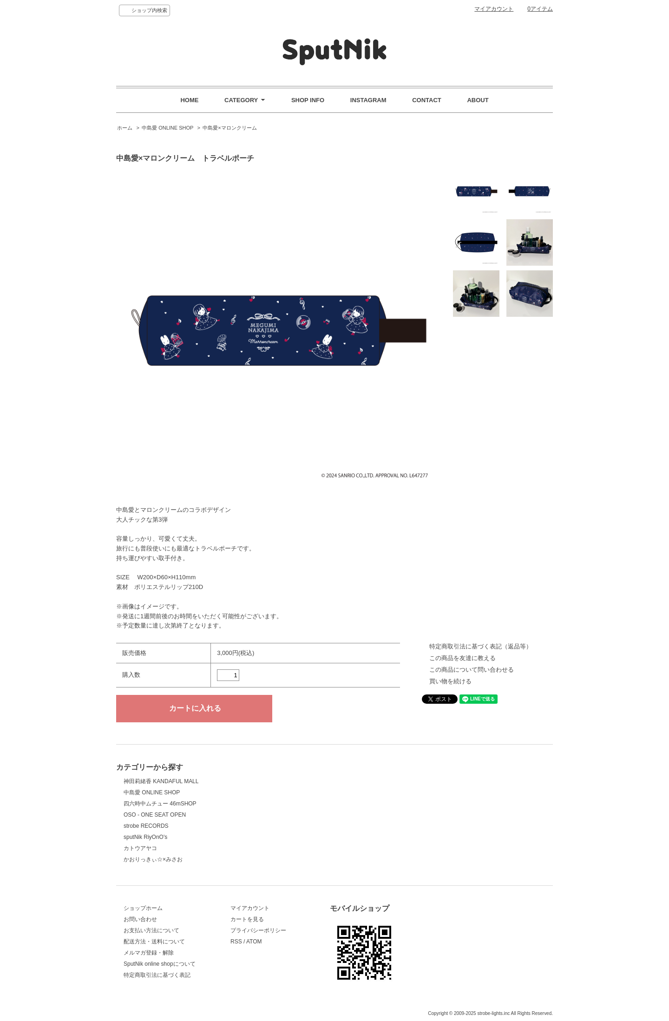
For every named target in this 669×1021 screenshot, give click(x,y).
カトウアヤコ (140, 848)
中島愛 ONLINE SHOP (167, 128)
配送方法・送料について (154, 941)
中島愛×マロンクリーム (229, 128)
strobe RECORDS (146, 826)
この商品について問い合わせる (471, 669)
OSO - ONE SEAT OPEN (155, 815)
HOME (189, 100)
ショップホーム (143, 908)
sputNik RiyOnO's (145, 837)
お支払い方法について (151, 930)
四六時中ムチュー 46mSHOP (160, 803)
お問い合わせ (140, 919)
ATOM (254, 941)
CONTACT (426, 100)
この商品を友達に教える (462, 657)
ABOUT (477, 100)
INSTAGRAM (368, 100)
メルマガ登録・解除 (149, 952)
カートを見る (247, 919)
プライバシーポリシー (258, 930)
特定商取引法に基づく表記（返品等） (480, 646)
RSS (236, 941)
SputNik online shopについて (160, 964)
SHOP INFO (307, 100)
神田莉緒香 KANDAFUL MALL (161, 781)
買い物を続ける (450, 681)
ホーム (124, 128)
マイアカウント (493, 9)
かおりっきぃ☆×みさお (153, 859)
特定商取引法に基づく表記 (157, 975)
